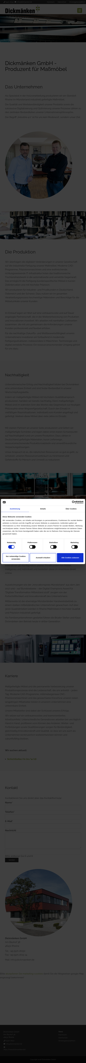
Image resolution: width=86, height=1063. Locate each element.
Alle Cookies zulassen (70, 558)
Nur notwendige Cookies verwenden (16, 557)
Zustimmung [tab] (15, 509)
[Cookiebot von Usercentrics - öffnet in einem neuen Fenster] (73, 502)
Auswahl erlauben (43, 558)
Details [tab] (43, 509)
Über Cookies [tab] (71, 509)
